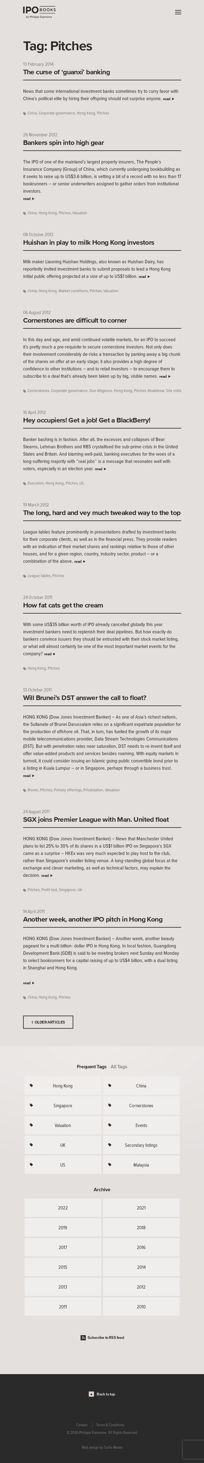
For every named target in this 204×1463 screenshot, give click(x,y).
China (32, 113)
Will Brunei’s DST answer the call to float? (84, 698)
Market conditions (73, 291)
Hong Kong (86, 113)
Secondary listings (141, 1145)
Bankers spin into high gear (63, 142)
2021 (141, 1207)
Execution (36, 483)
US (81, 483)
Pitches (103, 113)
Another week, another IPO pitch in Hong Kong (93, 919)
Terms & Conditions (110, 1425)
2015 (62, 1267)
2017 (63, 1247)
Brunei (33, 790)
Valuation (79, 213)
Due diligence (100, 390)
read (167, 98)
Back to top (106, 1394)
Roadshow (156, 390)
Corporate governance (57, 113)
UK (80, 889)
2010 (141, 1306)
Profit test (49, 889)
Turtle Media (113, 1447)
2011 (63, 1306)
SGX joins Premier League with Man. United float (96, 819)
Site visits (173, 390)
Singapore (67, 889)
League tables (39, 575)
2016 (141, 1247)
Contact (81, 1425)
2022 (63, 1207)
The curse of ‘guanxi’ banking (66, 72)
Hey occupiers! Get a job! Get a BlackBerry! (86, 420)
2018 (141, 1227)
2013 (62, 1287)
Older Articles (50, 1022)
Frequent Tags (92, 1066)
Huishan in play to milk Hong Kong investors (88, 242)
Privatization (93, 790)
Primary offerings (67, 790)
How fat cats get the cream (63, 605)
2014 (141, 1267)
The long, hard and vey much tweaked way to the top (102, 512)
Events (141, 1125)
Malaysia (141, 1164)
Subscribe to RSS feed (106, 1337)
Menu (176, 12)
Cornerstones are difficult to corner (75, 320)
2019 (62, 1227)
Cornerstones (38, 390)
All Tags (119, 1066)
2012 (141, 1287)
